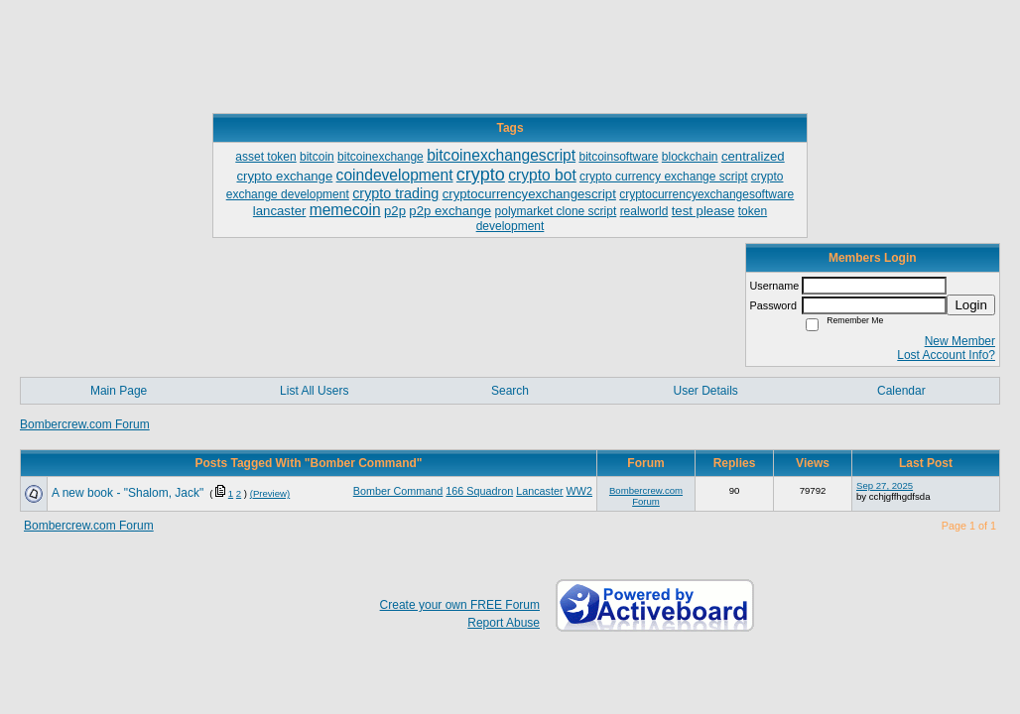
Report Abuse (503, 623)
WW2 (579, 491)
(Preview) (270, 493)
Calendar (901, 391)
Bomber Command (398, 491)
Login (971, 305)
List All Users (314, 391)
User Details (705, 391)
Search (510, 391)
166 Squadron (479, 491)
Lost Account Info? (946, 355)
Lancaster (539, 491)
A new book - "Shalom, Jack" (127, 493)
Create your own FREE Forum (460, 605)
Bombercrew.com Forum (85, 424)
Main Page (118, 391)
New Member (960, 341)
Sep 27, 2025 (884, 485)
